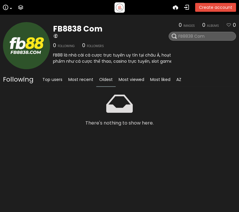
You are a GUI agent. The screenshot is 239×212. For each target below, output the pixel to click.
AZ (178, 79)
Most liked (160, 79)
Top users (52, 79)
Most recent (80, 79)
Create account (215, 7)
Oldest (106, 79)
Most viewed (131, 79)
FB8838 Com (77, 29)
